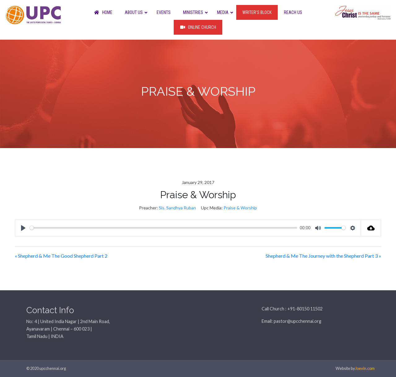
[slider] (163, 228)
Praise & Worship (240, 207)
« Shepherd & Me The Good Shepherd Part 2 (61, 256)
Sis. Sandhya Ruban (177, 207)
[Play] (23, 228)
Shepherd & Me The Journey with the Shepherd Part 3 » (323, 256)
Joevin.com (365, 368)
